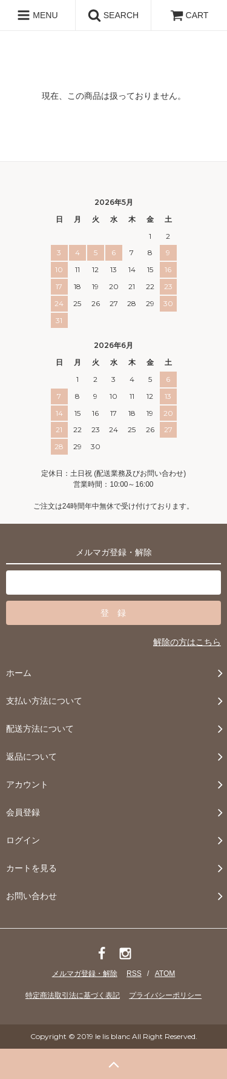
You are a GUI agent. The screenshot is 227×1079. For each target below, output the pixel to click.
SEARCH (113, 15)
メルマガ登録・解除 (84, 973)
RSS (134, 973)
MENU (37, 15)
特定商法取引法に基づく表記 (72, 995)
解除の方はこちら (187, 642)
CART (189, 15)
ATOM (165, 973)
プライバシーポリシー (165, 995)
